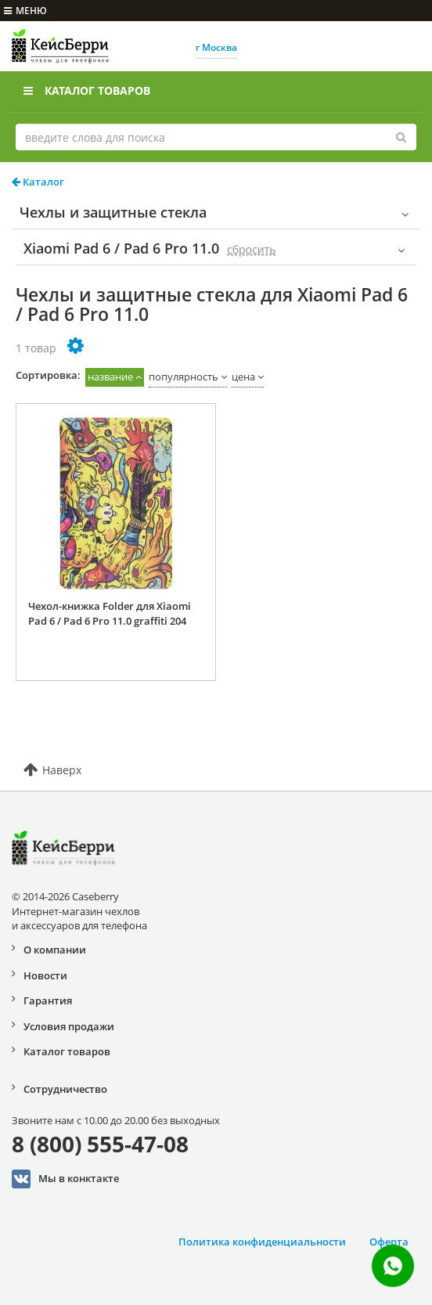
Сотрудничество (65, 1089)
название (110, 377)
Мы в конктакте (65, 1179)
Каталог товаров (86, 90)
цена (243, 377)
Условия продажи (68, 1026)
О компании (54, 950)
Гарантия (47, 1000)
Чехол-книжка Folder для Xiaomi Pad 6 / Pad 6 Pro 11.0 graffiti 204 (109, 613)
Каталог (38, 182)
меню (25, 10)
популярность (183, 377)
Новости (45, 975)
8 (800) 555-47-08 (100, 1144)
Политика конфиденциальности (262, 1242)
